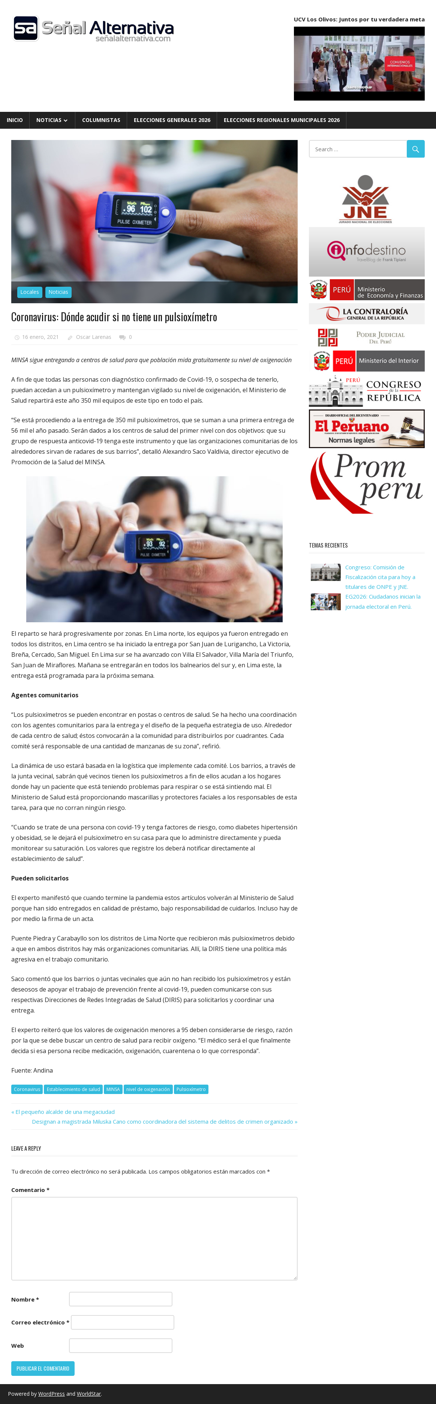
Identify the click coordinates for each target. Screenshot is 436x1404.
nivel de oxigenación (148, 1089)
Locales (29, 291)
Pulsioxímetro (191, 1089)
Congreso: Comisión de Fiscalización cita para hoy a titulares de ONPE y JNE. (380, 577)
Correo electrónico (40, 1322)
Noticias (48, 119)
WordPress (51, 1393)
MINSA (113, 1089)
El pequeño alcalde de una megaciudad (65, 1111)
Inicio (15, 119)
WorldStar (89, 1393)
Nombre (25, 1299)
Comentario (30, 1189)
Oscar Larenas (93, 336)
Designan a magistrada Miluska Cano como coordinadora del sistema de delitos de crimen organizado (162, 1121)
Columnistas (101, 119)
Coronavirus (27, 1089)
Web (17, 1345)
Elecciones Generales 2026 (172, 119)
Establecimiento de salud (73, 1089)
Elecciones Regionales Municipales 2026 (282, 119)
